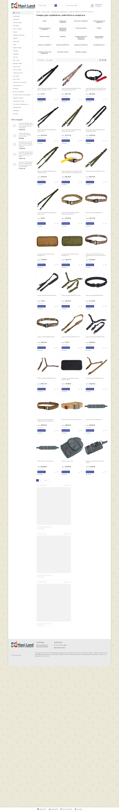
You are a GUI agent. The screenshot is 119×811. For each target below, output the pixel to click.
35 (45, 480)
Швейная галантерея (18, 35)
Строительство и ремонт (20, 82)
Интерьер (15, 88)
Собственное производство (20, 104)
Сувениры (15, 51)
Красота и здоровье (18, 91)
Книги (14, 44)
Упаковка (15, 113)
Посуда (15, 32)
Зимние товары (17, 47)
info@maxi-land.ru (60, 792)
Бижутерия (16, 19)
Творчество (16, 41)
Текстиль (15, 57)
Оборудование (17, 107)
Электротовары (17, 22)
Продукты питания (18, 98)
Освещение (16, 110)
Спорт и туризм (46, 11)
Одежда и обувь (17, 63)
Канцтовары (16, 16)
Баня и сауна (16, 79)
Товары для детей (18, 73)
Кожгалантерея (17, 85)
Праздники (16, 54)
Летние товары (17, 69)
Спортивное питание (18, 101)
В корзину (41, 99)
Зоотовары (16, 76)
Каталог (16, 13)
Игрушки (15, 38)
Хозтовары (16, 25)
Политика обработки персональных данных (42, 791)
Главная (38, 11)
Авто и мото (16, 60)
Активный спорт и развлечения (59, 11)
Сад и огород (16, 66)
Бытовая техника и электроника (22, 95)
